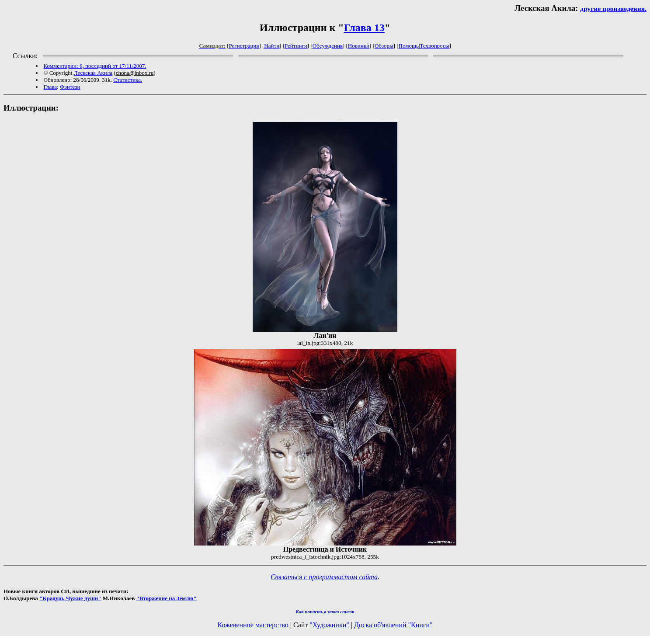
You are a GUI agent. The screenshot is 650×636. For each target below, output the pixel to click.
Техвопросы (434, 45)
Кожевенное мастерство (253, 625)
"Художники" (329, 625)
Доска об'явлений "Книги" (393, 625)
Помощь (409, 45)
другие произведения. (613, 8)
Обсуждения (328, 45)
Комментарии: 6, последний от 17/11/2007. (95, 66)
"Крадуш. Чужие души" (70, 598)
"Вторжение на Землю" (166, 598)
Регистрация (244, 45)
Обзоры (384, 45)
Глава (50, 86)
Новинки (358, 45)
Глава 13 (364, 27)
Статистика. (127, 79)
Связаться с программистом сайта (324, 576)
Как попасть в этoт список (325, 611)
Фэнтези (70, 86)
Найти (271, 45)
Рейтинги (296, 45)
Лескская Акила (93, 73)
